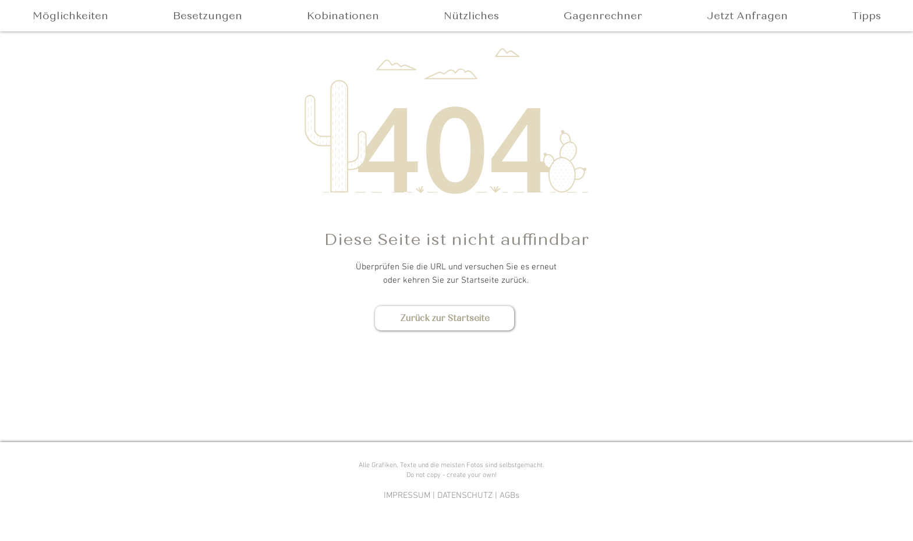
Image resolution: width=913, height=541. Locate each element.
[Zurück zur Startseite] (444, 318)
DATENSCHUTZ (465, 495)
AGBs (509, 495)
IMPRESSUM (407, 495)
